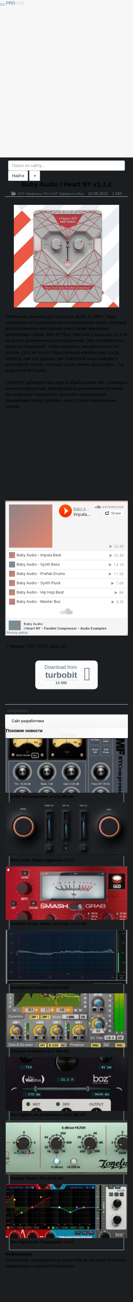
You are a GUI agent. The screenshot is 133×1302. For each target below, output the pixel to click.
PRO (15, 3)
